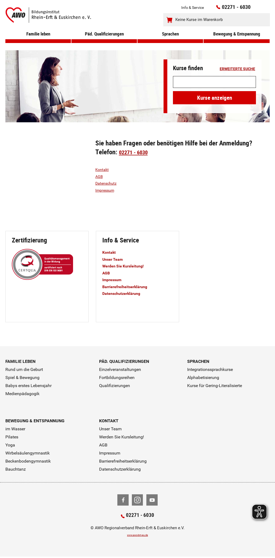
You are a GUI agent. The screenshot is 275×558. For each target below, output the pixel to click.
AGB (99, 176)
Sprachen (170, 41)
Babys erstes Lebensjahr (28, 385)
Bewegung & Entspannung (236, 41)
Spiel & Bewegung (22, 377)
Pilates (11, 436)
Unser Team (114, 259)
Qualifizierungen (114, 385)
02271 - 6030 (229, 8)
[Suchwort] (214, 82)
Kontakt (103, 169)
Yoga (10, 445)
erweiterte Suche (237, 69)
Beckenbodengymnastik (28, 461)
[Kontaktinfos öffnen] (255, 9)
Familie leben (38, 41)
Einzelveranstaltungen (120, 369)
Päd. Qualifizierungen (104, 41)
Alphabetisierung (203, 377)
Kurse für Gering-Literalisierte (214, 385)
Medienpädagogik (22, 393)
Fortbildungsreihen (117, 377)
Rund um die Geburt (24, 369)
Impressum (107, 190)
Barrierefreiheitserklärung (129, 286)
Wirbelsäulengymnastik (27, 453)
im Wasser (15, 428)
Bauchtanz (15, 469)
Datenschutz (108, 183)
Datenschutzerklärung (125, 293)
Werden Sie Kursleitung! (127, 266)
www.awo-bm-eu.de (137, 536)
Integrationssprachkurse (210, 369)
